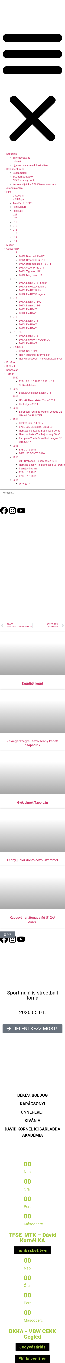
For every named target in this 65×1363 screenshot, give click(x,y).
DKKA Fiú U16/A (28, 324)
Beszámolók (20, 172)
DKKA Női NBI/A (28, 351)
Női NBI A (18, 347)
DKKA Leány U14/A (30, 301)
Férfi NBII (18, 210)
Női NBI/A (18, 199)
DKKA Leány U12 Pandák (33, 282)
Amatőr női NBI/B (22, 203)
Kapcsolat (12, 370)
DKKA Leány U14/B (30, 305)
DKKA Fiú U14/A (28, 309)
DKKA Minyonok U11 (30, 275)
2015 (15, 457)
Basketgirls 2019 (28, 404)
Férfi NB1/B (19, 207)
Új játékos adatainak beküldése (30, 165)
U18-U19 (17, 332)
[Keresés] (2, 499)
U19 (15, 222)
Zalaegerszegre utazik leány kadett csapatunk (32, 743)
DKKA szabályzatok (24, 180)
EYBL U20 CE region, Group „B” (36, 426)
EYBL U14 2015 (27, 472)
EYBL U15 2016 (27, 449)
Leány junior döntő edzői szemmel (32, 860)
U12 (15, 237)
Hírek (9, 191)
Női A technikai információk (34, 354)
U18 (15, 225)
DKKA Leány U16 (28, 320)
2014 (15, 479)
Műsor (10, 244)
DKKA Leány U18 (28, 335)
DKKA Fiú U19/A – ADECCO (34, 339)
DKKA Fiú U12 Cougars (32, 294)
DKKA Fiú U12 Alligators (32, 286)
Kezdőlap (11, 153)
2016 (15, 445)
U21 (15, 214)
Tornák (10, 373)
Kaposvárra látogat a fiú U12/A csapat (32, 919)
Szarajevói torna (28, 468)
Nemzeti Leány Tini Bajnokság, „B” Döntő (42, 464)
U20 (15, 218)
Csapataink (12, 248)
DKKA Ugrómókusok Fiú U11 (35, 263)
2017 (15, 419)
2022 (15, 377)
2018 (15, 407)
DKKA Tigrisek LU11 (30, 271)
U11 (15, 241)
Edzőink (10, 362)
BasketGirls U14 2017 (31, 423)
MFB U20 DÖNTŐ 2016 (32, 453)
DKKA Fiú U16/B (28, 328)
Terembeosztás (21, 157)
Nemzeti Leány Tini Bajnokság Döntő (39, 434)
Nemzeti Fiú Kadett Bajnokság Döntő (39, 430)
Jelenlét (17, 161)
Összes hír (18, 195)
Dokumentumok (15, 169)
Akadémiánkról (14, 188)
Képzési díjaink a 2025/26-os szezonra (34, 184)
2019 (15, 396)
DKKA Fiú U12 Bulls (30, 290)
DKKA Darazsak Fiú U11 (32, 256)
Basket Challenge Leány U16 (35, 392)
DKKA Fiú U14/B (28, 313)
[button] (32, 86)
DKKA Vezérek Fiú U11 (31, 267)
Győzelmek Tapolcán (32, 802)
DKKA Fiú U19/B (28, 343)
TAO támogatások (23, 176)
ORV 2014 (24, 483)
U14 (15, 233)
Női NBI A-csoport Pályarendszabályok (40, 358)
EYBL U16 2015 (27, 476)
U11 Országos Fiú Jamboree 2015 (38, 460)
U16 (15, 229)
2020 (15, 388)
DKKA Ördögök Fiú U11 (32, 260)
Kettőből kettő (32, 684)
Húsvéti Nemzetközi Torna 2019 (37, 400)
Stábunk (11, 366)
